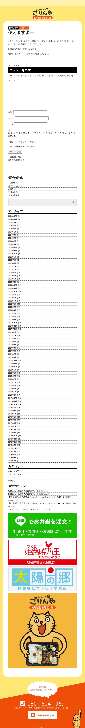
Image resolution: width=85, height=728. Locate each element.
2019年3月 (12, 426)
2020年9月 (12, 370)
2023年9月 (12, 257)
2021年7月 (12, 338)
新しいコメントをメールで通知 (22, 142)
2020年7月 (12, 376)
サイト (11, 124)
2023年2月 (12, 279)
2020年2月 (12, 392)
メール (11, 118)
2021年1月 (12, 357)
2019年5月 (12, 420)
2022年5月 (12, 307)
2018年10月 (13, 442)
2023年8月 (12, 260)
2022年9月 (12, 294)
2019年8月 (12, 411)
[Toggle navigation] (5, 3)
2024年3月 (12, 238)
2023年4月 (12, 273)
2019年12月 (13, 398)
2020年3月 (12, 389)
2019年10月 (13, 404)
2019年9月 (12, 407)
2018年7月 (12, 451)
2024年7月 (12, 229)
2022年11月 (13, 288)
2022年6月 (12, 304)
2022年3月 (12, 313)
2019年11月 (13, 401)
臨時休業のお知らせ (16, 160)
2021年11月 (13, 326)
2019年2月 (12, 429)
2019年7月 (12, 414)
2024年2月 (12, 241)
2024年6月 (12, 232)
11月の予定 (12, 192)
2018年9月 (12, 445)
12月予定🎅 (13, 183)
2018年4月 (12, 461)
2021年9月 (12, 332)
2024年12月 (13, 216)
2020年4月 (12, 386)
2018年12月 (13, 436)
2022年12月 (13, 285)
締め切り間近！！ (17, 157)
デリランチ (12, 474)
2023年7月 (12, 263)
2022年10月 (13, 291)
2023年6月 (12, 266)
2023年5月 (12, 269)
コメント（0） (14, 66)
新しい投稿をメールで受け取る (22, 146)
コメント (11, 80)
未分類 (11, 481)
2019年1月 (12, 433)
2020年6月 (12, 379)
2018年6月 (12, 455)
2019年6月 (12, 417)
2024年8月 (12, 225)
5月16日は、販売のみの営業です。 (22, 491)
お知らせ (23, 28)
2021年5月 (12, 345)
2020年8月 (12, 373)
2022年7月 (12, 301)
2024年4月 (12, 235)
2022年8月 (12, 298)
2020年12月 (13, 360)
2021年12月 (13, 323)
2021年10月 (13, 329)
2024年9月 (12, 222)
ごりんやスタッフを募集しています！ (23, 509)
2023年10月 (13, 254)
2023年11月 (13, 251)
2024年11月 (13, 219)
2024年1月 (12, 244)
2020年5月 (12, 382)
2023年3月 (12, 276)
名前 (10, 112)
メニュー (11, 477)
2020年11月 (13, 364)
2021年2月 (12, 354)
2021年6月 (12, 342)
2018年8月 (12, 448)
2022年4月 (12, 310)
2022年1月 (12, 320)
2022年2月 (12, 317)
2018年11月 (13, 439)
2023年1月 (12, 282)
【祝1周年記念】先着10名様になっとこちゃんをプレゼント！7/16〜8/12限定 (39, 497)
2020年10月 (13, 367)
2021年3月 (12, 351)
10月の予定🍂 (13, 195)
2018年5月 (12, 458)
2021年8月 (12, 335)
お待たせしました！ (16, 186)
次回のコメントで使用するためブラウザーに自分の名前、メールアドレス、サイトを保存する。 (41, 134)
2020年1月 (12, 395)
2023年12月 (13, 248)
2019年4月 (12, 423)
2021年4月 (12, 348)
